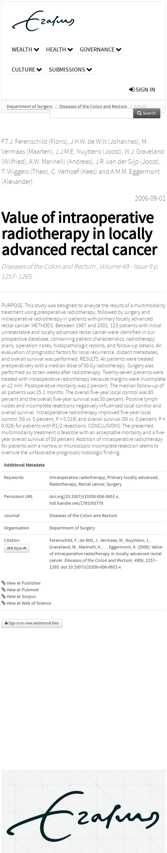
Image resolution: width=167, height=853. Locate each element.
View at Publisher (21, 583)
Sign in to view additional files (32, 623)
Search (146, 113)
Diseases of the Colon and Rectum (93, 106)
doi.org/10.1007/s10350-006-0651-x (83, 496)
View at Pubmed (20, 590)
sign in (142, 89)
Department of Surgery (29, 106)
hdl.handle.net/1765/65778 (76, 503)
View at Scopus (18, 596)
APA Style (16, 548)
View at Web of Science (26, 603)
